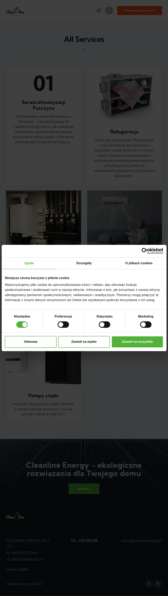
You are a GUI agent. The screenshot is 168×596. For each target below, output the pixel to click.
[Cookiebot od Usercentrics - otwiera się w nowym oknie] (145, 251)
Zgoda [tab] (29, 263)
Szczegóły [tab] (84, 263)
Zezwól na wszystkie (137, 342)
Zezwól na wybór (84, 342)
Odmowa (30, 342)
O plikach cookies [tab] (139, 263)
